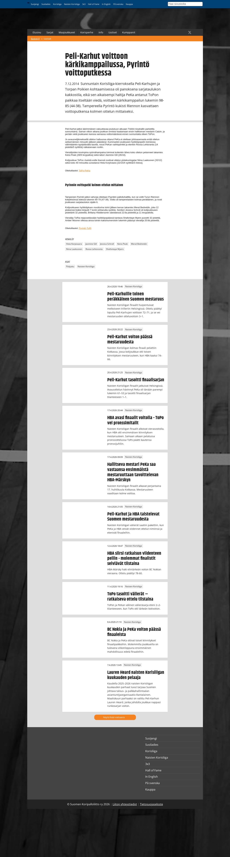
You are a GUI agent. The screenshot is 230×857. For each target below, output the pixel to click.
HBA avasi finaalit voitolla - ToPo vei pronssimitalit (135, 420)
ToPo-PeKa (84, 170)
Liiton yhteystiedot (125, 804)
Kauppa (129, 4)
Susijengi (35, 4)
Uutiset (112, 32)
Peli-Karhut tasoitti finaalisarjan (135, 380)
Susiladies (45, 4)
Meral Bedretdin (139, 243)
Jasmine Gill (91, 243)
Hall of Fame (93, 4)
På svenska (118, 4)
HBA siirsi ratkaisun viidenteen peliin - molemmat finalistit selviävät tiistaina (134, 558)
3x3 (83, 4)
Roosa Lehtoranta (94, 249)
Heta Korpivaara (74, 243)
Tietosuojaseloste (151, 804)
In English (106, 4)
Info (101, 32)
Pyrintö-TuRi (85, 228)
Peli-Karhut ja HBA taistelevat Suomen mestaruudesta (133, 516)
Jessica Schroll (107, 243)
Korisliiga (57, 4)
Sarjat (50, 32)
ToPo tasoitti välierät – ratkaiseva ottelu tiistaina (130, 596)
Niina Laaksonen (74, 249)
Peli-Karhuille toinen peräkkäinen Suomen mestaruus (135, 296)
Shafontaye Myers (115, 249)
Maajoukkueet (67, 32)
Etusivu (37, 32)
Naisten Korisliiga (72, 4)
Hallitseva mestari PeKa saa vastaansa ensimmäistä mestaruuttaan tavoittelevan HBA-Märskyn (132, 472)
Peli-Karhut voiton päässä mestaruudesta (129, 339)
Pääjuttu (70, 266)
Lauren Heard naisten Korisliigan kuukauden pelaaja (135, 675)
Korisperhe (86, 32)
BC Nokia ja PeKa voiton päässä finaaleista (134, 632)
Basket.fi (35, 38)
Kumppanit (128, 32)
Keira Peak (122, 243)
